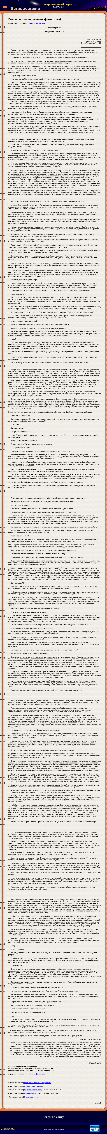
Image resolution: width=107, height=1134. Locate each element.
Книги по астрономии (32, 1090)
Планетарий (29, 1093)
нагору (97, 1103)
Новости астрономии (32, 1097)
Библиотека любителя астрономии (37, 1083)
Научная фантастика (37, 23)
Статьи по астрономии (33, 1086)
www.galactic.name (8, 1129)
